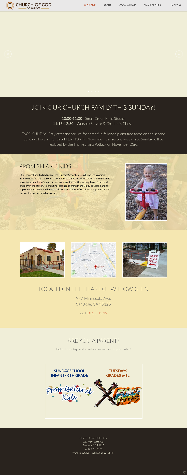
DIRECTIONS (97, 313)
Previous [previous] (8, 54)
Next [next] (179, 54)
